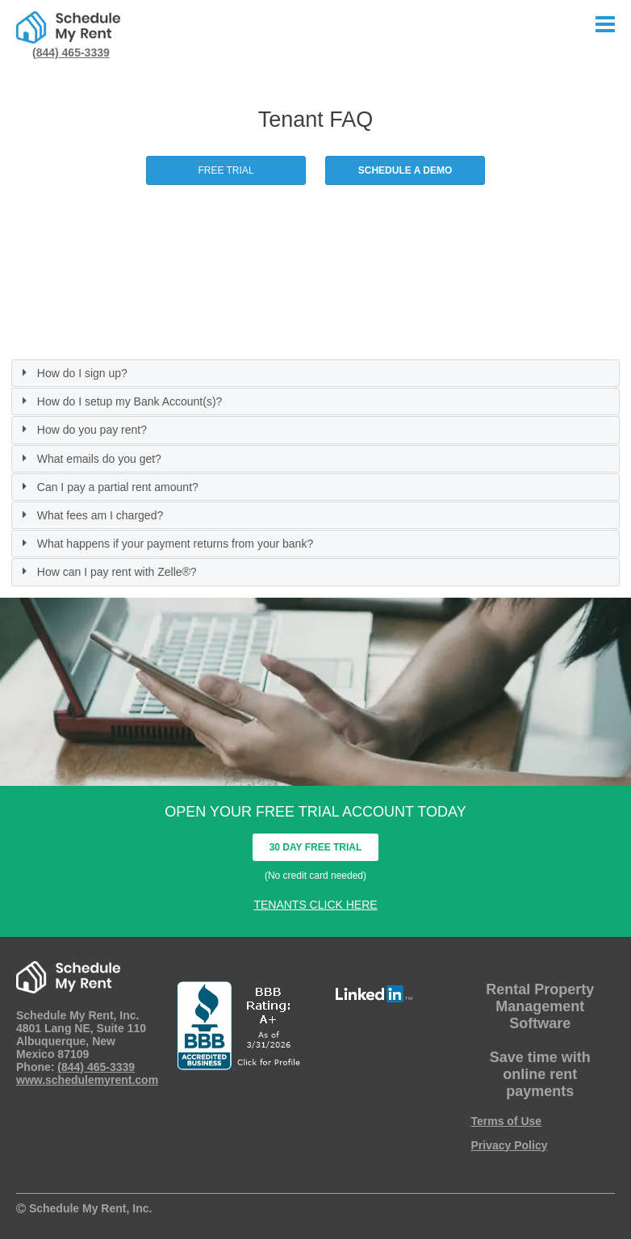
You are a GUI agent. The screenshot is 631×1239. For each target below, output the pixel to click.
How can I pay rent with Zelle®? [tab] (107, 571)
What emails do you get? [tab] (89, 458)
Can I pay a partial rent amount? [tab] (108, 487)
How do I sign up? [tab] (72, 373)
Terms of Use (506, 1121)
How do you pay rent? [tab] (82, 429)
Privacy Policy (509, 1145)
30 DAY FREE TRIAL (316, 847)
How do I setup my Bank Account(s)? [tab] (120, 401)
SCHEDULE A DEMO (405, 170)
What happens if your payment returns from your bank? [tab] (165, 543)
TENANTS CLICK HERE (315, 904)
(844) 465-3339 (71, 52)
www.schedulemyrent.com (87, 1079)
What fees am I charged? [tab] (90, 515)
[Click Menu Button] (605, 25)
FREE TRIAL (225, 170)
